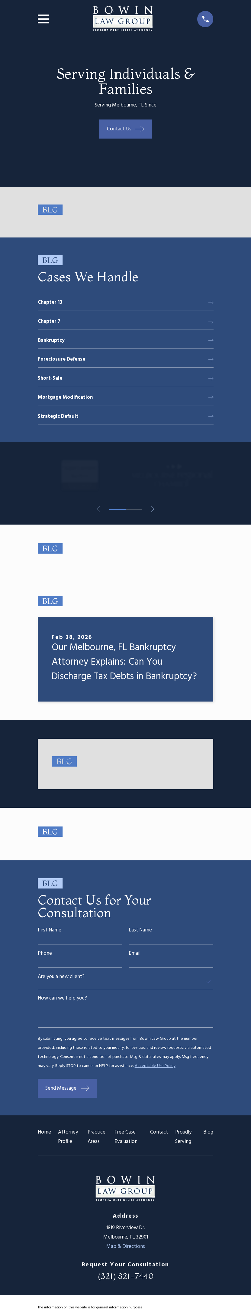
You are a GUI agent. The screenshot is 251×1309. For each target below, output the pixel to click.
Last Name (140, 931)
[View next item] (153, 511)
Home (44, 1136)
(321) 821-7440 (125, 1280)
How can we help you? (62, 1000)
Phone (45, 955)
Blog (208, 1136)
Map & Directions (125, 1250)
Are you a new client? (61, 978)
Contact (159, 1136)
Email (134, 955)
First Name (49, 931)
